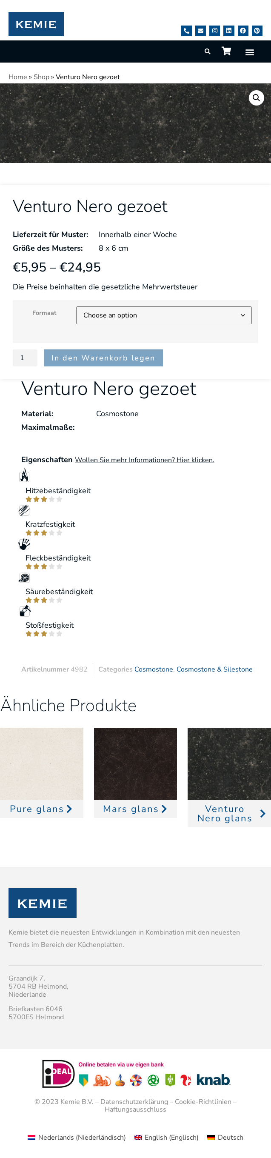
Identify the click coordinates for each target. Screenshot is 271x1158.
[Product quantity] (25, 357)
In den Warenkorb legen (103, 358)
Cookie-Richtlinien (203, 1102)
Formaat (44, 313)
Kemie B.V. (77, 1102)
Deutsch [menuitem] (230, 1137)
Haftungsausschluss (135, 1109)
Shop (41, 77)
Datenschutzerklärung (134, 1102)
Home (18, 77)
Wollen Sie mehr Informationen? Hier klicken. (144, 460)
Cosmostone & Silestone (215, 669)
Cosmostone (153, 669)
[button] (250, 52)
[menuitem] (76, 1138)
